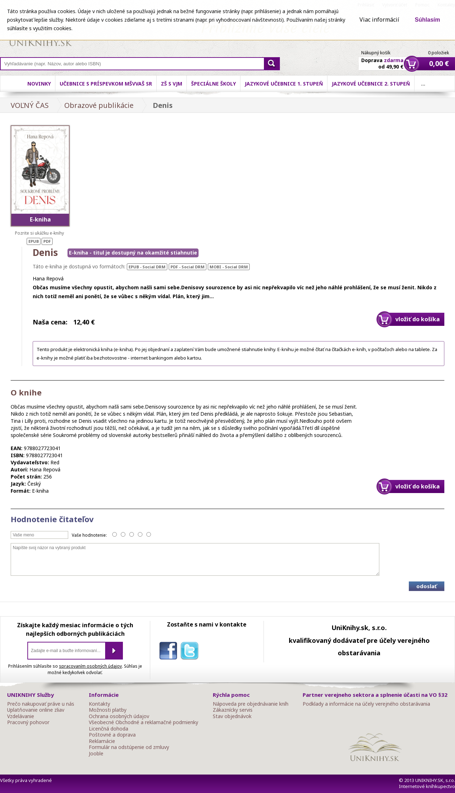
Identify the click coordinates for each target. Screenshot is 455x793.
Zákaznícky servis (233, 710)
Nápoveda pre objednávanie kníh (250, 704)
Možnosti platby (107, 710)
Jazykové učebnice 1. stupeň (284, 83)
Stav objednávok (232, 716)
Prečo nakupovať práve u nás (40, 704)
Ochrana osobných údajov (119, 716)
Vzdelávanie (20, 716)
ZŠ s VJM (171, 83)
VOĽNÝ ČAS (30, 105)
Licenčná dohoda (108, 729)
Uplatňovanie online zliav (35, 710)
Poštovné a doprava (112, 735)
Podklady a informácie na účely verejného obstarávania (366, 704)
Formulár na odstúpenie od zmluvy (129, 747)
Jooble (96, 753)
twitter (191, 652)
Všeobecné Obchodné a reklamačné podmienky (143, 722)
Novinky (39, 83)
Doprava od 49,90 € (382, 59)
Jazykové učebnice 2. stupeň (371, 83)
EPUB (33, 241)
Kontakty (99, 704)
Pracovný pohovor (28, 722)
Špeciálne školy (213, 83)
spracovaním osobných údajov (90, 666)
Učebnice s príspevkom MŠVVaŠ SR (106, 83)
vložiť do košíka (417, 319)
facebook (169, 652)
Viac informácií (379, 19)
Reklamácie (102, 741)
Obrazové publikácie (99, 105)
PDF (47, 241)
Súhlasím (427, 20)
